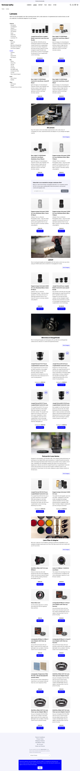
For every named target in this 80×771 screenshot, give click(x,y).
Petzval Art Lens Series (16, 46)
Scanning (13, 67)
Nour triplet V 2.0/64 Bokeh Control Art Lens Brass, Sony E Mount (60, 81)
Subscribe (64, 191)
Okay (40, 767)
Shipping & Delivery (40, 740)
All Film (12, 61)
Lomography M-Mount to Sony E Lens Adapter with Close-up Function (60, 604)
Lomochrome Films (15, 70)
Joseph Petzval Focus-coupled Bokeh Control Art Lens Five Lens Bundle (40, 38)
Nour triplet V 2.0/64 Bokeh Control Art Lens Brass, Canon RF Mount (40, 81)
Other (54, 4)
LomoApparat (14, 26)
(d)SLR (12, 43)
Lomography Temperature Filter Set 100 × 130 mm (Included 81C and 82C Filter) (39, 675)
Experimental (13, 29)
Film (45, 4)
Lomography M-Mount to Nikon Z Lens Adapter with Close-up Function (39, 640)
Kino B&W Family (14, 69)
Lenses (35, 4)
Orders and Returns (40, 746)
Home (3, 8)
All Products (13, 57)
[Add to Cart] (61, 61)
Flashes (12, 85)
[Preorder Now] (40, 61)
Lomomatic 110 (14, 37)
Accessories (13, 36)
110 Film (12, 66)
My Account (40, 744)
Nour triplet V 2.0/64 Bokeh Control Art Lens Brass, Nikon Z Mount (60, 38)
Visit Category (66, 136)
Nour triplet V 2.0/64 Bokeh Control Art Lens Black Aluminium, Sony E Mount (38, 157)
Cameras (29, 4)
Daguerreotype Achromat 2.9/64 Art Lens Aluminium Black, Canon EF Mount (40, 287)
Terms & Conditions (40, 737)
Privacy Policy (40, 739)
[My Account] (73, 5)
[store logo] (7, 5)
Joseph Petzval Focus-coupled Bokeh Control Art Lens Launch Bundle (60, 287)
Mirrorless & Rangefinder (16, 45)
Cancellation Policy (40, 742)
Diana (12, 33)
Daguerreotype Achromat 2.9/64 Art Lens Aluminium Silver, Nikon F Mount (61, 157)
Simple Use (13, 34)
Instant (40, 4)
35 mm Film (13, 62)
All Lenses (13, 42)
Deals (49, 4)
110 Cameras (13, 31)
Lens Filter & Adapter (15, 48)
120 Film (12, 64)
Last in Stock (13, 78)
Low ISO (12, 72)
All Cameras (13, 25)
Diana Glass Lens (35, 602)
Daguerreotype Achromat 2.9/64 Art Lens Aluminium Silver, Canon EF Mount (40, 213)
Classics (12, 28)
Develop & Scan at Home (16, 87)
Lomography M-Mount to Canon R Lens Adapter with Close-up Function (61, 640)
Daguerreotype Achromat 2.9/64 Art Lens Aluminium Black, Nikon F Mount (61, 213)
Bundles (12, 79)
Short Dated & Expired (15, 74)
